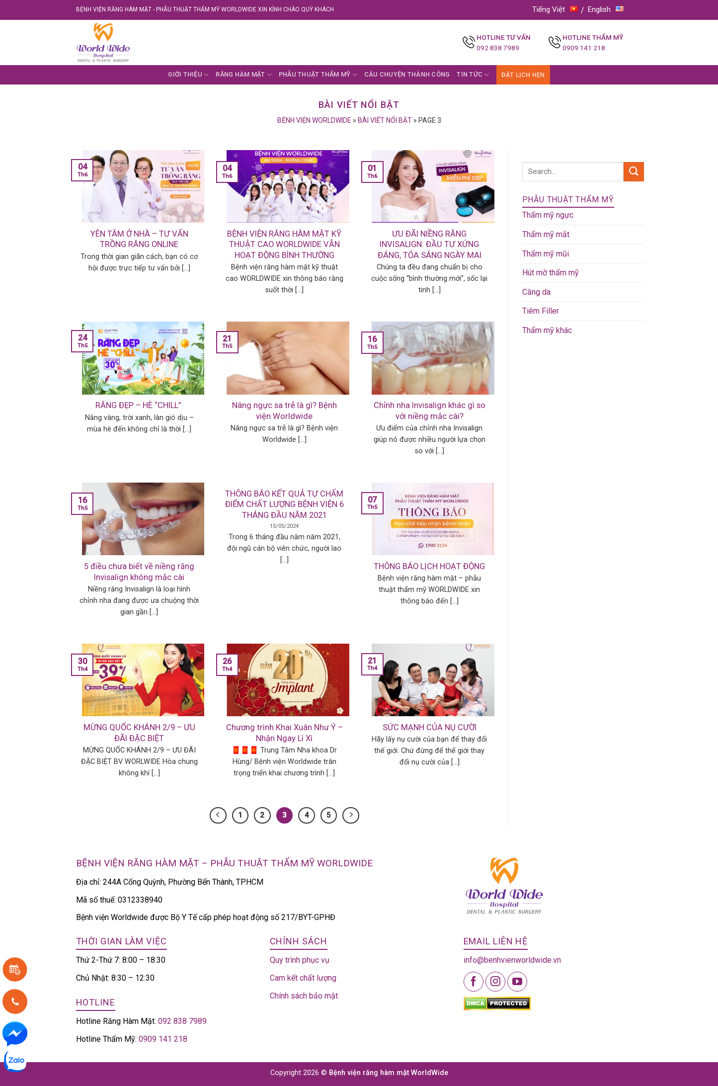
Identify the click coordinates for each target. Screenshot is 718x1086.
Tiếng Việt (555, 9)
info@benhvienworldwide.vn (512, 960)
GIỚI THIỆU (188, 75)
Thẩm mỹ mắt (545, 234)
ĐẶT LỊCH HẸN (523, 75)
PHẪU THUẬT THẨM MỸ (318, 75)
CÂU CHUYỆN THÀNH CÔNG (407, 74)
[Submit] (633, 171)
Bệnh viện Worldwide (314, 120)
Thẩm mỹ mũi (545, 253)
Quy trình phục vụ (299, 960)
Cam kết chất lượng (303, 978)
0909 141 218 (583, 48)
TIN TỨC (473, 75)
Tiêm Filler (540, 311)
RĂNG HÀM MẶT (244, 75)
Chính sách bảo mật (304, 996)
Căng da (536, 292)
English (606, 9)
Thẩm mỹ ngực (547, 215)
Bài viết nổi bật (385, 120)
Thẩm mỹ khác (547, 330)
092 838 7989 (498, 48)
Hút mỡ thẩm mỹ (550, 272)
